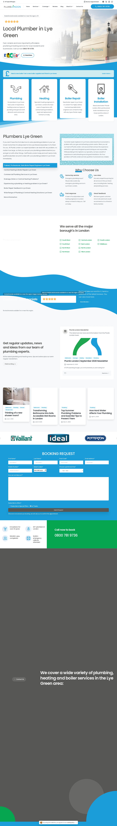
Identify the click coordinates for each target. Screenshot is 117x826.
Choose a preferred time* (67, 471)
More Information (10, 197)
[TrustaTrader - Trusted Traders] (14, 55)
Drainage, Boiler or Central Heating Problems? (21, 179)
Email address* (90, 462)
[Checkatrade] (17, 55)
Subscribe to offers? (14, 507)
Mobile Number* (13, 471)
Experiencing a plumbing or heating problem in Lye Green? (25, 183)
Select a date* (38, 471)
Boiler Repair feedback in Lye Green (17, 188)
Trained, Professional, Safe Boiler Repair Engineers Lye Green (27, 165)
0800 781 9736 (28, 48)
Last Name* (37, 462)
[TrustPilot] (11, 55)
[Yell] (8, 55)
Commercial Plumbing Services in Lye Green (20, 174)
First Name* (12, 462)
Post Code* (63, 462)
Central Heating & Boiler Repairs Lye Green (20, 170)
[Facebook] (5, 55)
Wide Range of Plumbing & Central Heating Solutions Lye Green (28, 193)
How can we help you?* (15, 479)
